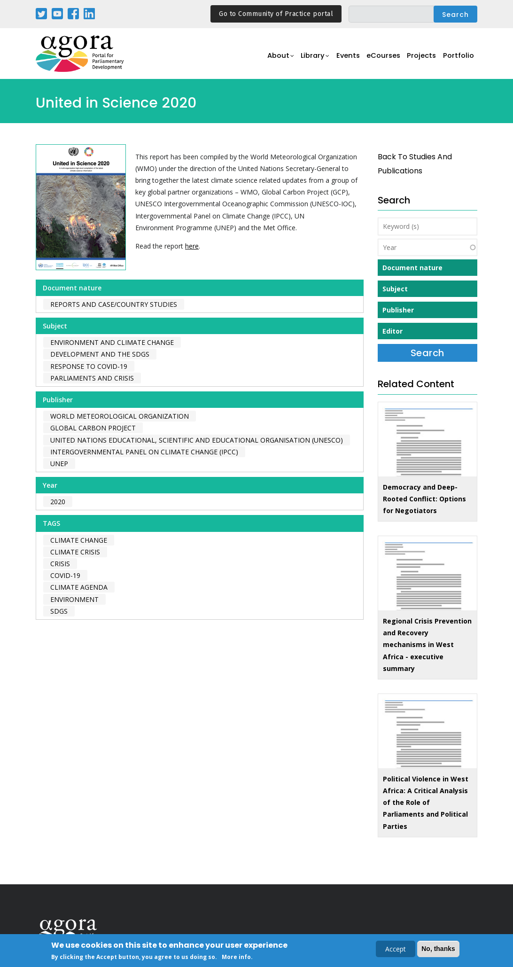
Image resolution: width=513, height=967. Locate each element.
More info (236, 958)
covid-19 (65, 575)
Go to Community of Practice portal (276, 14)
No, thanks (438, 949)
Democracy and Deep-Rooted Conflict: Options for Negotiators (424, 499)
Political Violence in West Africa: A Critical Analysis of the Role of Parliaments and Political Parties (425, 802)
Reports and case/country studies (113, 304)
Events (340, 59)
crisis (60, 563)
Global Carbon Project (93, 427)
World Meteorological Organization (119, 416)
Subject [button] (395, 288)
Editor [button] (392, 331)
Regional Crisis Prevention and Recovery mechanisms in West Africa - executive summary (427, 644)
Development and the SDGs (99, 354)
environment (74, 599)
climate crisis (75, 551)
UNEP (59, 463)
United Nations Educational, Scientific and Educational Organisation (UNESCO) (196, 440)
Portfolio (458, 59)
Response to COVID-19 (88, 366)
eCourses (379, 59)
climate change (78, 540)
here (192, 246)
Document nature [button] (412, 267)
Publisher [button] (398, 309)
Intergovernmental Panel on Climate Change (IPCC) (144, 451)
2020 (57, 501)
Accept (395, 949)
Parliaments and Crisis (92, 378)
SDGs (59, 611)
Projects (419, 59)
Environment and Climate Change (112, 342)
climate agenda (79, 587)
